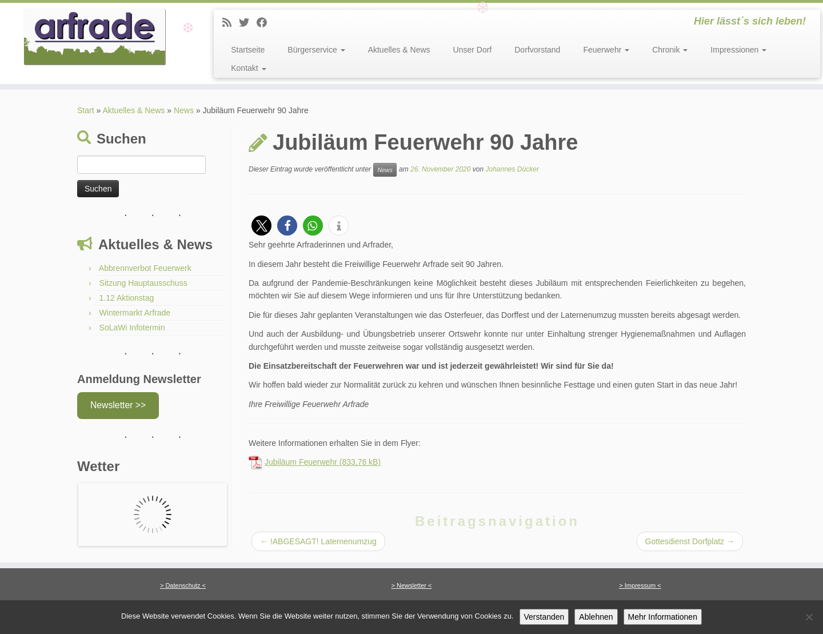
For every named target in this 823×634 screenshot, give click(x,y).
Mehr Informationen (662, 616)
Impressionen (738, 49)
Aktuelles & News (399, 49)
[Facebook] (265, 23)
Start (85, 110)
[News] (230, 23)
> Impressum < (640, 585)
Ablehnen (596, 616)
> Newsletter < (411, 585)
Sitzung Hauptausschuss (143, 283)
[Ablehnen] (808, 617)
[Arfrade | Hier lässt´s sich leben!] (95, 37)
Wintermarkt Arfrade (134, 312)
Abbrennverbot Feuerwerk (145, 268)
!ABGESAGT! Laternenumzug (318, 541)
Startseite (248, 49)
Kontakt (248, 68)
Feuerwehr (606, 49)
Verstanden (544, 616)
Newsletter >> (118, 405)
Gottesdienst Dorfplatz (689, 541)
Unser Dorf (472, 49)
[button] (261, 226)
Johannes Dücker (511, 169)
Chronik (670, 49)
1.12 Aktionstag (126, 297)
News (384, 169)
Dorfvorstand (537, 49)
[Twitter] (248, 23)
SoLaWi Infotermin (132, 327)
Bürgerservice (316, 49)
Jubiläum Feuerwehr (301, 461)
